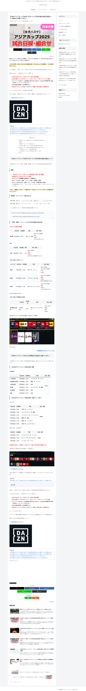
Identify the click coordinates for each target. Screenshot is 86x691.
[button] (47, 49)
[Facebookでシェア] (24, 49)
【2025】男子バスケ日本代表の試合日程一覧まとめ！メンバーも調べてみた (28, 130)
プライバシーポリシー (67, 687)
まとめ (20, 150)
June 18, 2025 (36, 213)
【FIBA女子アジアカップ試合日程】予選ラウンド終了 (31, 148)
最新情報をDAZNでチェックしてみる (45, 348)
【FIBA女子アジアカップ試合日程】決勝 (28, 146)
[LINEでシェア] (39, 49)
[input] (67, 85)
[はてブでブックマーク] (32, 49)
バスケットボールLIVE (64, 95)
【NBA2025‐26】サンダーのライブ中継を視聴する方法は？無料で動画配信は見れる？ (68, 67)
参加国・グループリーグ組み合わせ (27, 140)
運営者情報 (60, 687)
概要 (21, 139)
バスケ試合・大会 (13, 580)
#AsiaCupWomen (28, 210)
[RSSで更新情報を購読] (33, 595)
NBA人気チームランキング (64, 43)
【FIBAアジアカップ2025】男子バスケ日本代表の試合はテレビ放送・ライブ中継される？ (31, 551)
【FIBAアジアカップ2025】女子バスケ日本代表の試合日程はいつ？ (32, 137)
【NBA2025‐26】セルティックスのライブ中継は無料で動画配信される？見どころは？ (68, 54)
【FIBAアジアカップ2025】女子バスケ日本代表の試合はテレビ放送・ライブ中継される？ (31, 124)
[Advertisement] (31, 568)
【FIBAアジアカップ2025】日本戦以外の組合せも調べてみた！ (31, 144)
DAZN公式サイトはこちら (17, 94)
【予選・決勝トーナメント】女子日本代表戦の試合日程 (31, 142)
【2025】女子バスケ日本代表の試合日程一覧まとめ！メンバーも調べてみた (28, 126)
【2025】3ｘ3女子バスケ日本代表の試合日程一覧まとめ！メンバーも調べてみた (29, 128)
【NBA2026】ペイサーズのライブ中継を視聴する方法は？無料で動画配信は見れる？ (68, 60)
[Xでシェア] (16, 49)
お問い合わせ (74, 687)
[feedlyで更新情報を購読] (31, 595)
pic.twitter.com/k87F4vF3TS (38, 210)
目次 (30, 134)
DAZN (28, 83)
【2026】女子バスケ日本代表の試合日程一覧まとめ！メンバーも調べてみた (67, 79)
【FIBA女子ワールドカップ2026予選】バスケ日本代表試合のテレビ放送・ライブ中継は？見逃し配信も (68, 74)
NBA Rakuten (62, 93)
